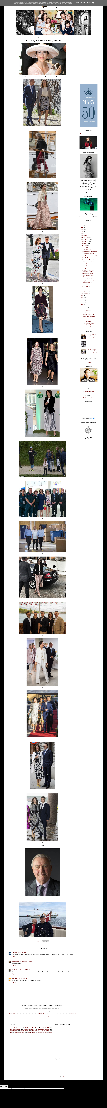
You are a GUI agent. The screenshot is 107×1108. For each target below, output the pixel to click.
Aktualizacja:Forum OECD (88, 273)
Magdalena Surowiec (16, 961)
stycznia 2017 (85, 293)
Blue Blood (88, 320)
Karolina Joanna (15, 969)
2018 (82, 231)
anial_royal (14, 978)
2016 (82, 295)
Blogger (62, 1076)
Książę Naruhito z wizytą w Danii (89, 257)
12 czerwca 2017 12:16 (27, 961)
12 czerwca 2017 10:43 (21, 952)
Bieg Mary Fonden (86, 265)
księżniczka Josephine (43, 1029)
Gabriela (14, 952)
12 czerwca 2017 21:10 (22, 978)
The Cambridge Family (89, 323)
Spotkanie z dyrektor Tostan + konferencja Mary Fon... (88, 271)
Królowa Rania (88, 313)
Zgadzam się (90, 2)
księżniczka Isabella (29, 1029)
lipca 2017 (84, 245)
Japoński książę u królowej (88, 253)
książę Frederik (30, 1027)
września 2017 (85, 241)
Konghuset (89, 362)
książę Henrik (41, 943)
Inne (11, 1032)
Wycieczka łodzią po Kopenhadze (89, 251)
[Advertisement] (88, 59)
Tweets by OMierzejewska (88, 391)
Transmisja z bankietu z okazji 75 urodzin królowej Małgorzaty (92, 351)
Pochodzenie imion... (92, 342)
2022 (82, 223)
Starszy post (73, 1013)
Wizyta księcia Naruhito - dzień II (89, 255)
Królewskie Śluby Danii (42, 1032)
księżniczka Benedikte (19, 1032)
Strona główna (42, 1013)
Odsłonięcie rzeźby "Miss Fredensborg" (87, 276)
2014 (82, 300)
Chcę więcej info (80, 2)
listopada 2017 (85, 237)
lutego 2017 (85, 291)
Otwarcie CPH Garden (87, 249)
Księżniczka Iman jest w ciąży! (88, 314)
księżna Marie (24, 1030)
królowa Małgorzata (15, 1029)
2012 (82, 304)
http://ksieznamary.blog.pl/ (89, 397)
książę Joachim (35, 1030)
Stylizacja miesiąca (31, 1032)
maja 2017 (84, 284)
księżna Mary (46, 943)
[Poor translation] (5, 1086)
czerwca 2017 (85, 247)
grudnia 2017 (85, 235)
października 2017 (86, 239)
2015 (82, 297)
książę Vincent (13, 1030)
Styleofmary (88, 310)
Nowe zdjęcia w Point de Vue (88, 259)
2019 (82, 229)
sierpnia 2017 (85, 243)
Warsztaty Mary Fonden (87, 278)
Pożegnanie (88, 317)
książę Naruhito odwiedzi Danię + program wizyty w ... (89, 281)
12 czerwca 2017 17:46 (24, 969)
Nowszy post (12, 1013)
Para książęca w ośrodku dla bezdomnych (92, 336)
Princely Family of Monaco (89, 316)
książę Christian (45, 1027)
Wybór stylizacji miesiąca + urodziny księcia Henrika (88, 262)
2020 (82, 227)
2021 (82, 225)
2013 (82, 302)
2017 (82, 233)
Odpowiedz (14, 956)
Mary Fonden (89, 385)
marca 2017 (85, 289)
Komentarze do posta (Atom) (44, 1016)
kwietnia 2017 (85, 286)
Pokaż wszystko (94, 327)
